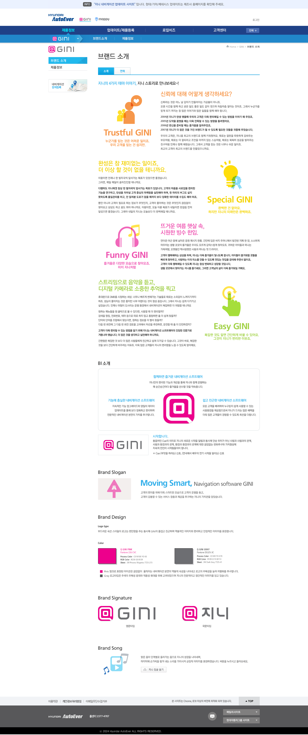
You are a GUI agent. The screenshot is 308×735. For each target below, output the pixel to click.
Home (233, 46)
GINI (241, 46)
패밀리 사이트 (241, 712)
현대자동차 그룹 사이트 (241, 720)
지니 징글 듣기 (153, 669)
